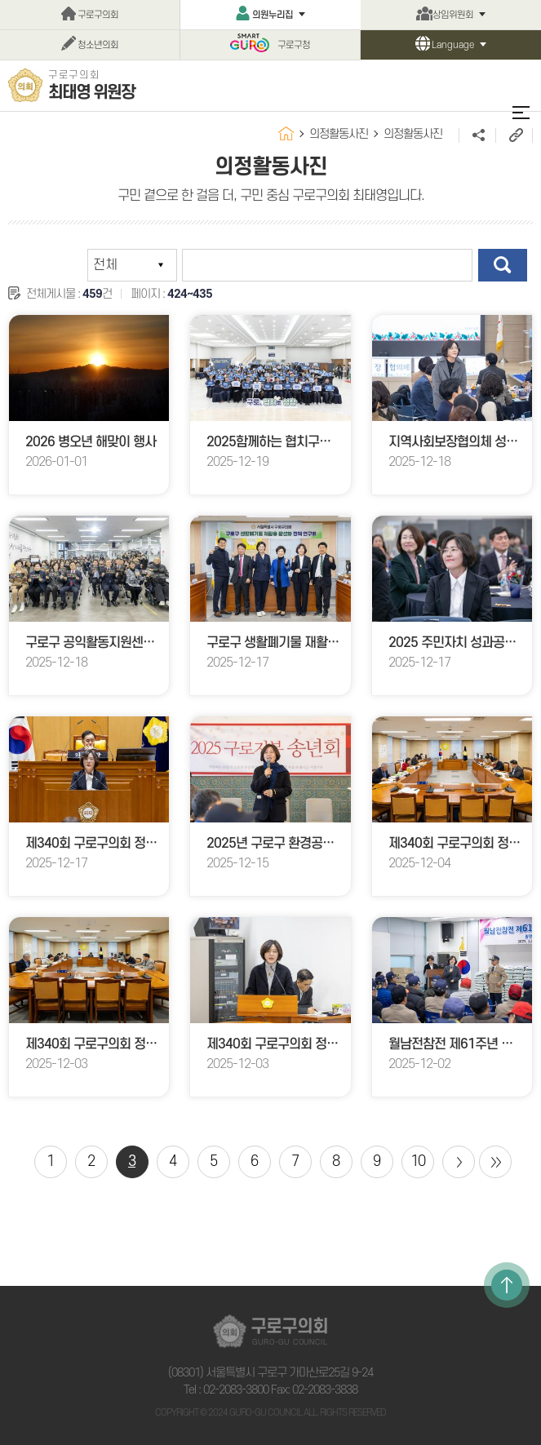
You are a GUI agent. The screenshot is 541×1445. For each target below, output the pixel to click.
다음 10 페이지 (458, 1162)
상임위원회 (452, 15)
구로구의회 (98, 15)
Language (453, 45)
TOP (506, 1285)
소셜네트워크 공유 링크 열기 (477, 135)
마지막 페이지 (495, 1162)
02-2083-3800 (235, 1390)
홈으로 (286, 133)
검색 (502, 265)
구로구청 (293, 45)
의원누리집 (272, 15)
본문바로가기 (0, 0)
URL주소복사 (513, 135)
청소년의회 (98, 45)
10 (417, 1161)
